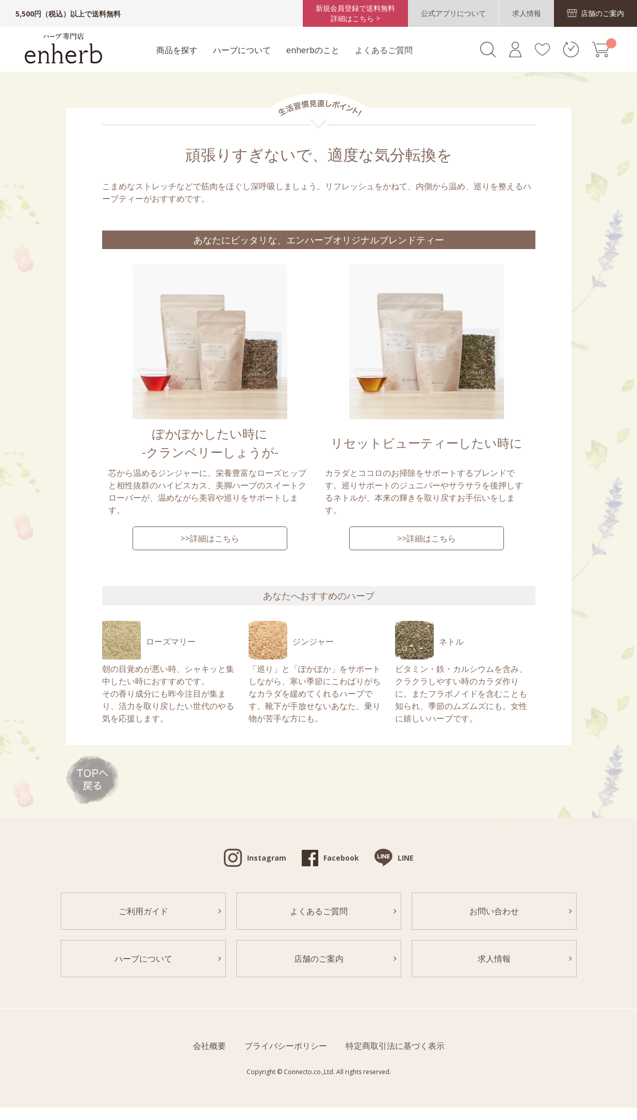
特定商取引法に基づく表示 (395, 1045)
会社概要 (209, 1045)
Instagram (266, 858)
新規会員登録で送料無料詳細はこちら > (355, 13)
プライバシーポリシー (285, 1045)
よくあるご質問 (384, 50)
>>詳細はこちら (210, 538)
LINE (406, 858)
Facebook (341, 858)
